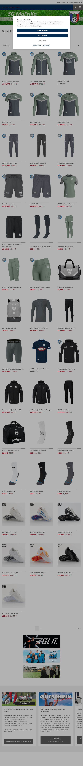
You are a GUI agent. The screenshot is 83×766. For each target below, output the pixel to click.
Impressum (46, 45)
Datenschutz (37, 45)
